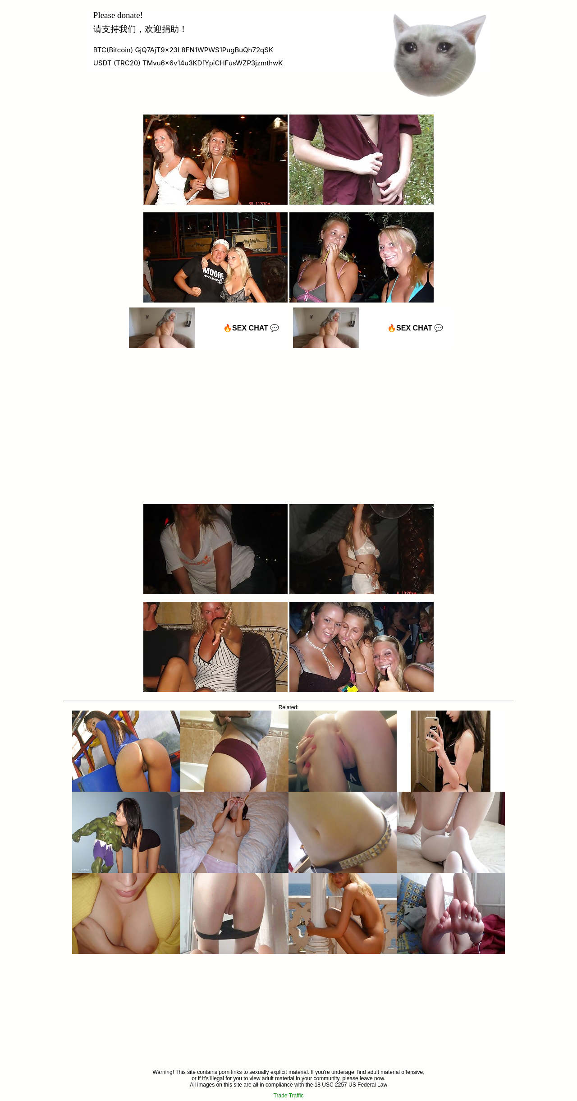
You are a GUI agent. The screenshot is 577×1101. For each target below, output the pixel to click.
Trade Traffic (289, 1095)
